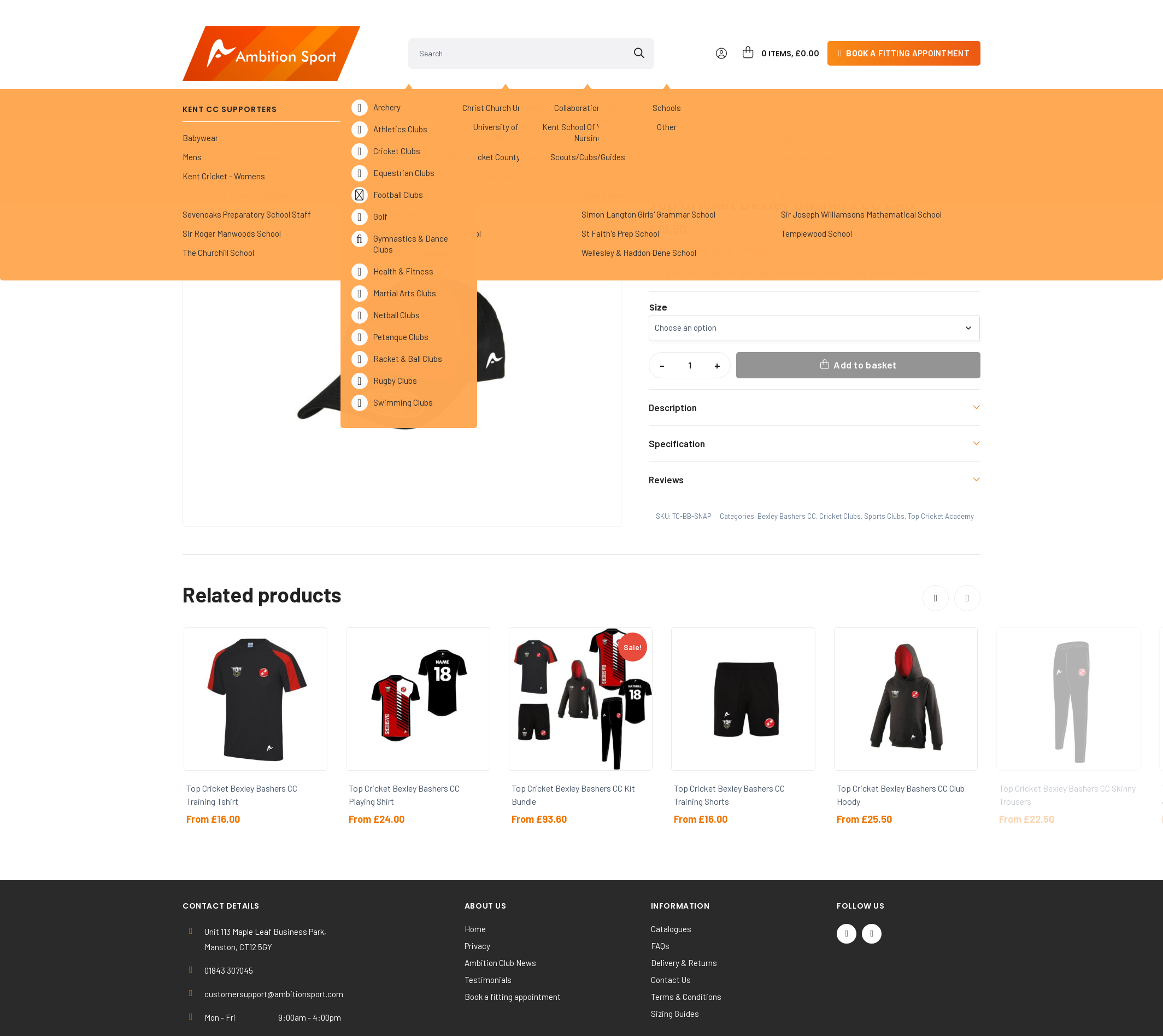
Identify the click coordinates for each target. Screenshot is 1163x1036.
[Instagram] (872, 887)
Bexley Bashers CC (499, 117)
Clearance (671, 87)
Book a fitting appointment (513, 950)
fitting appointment (908, 35)
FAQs (660, 899)
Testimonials (488, 933)
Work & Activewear (770, 87)
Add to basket (864, 318)
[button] (603, 149)
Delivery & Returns (684, 916)
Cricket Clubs (326, 117)
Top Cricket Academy (408, 117)
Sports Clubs (412, 87)
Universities (509, 87)
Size (658, 260)
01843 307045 (228, 923)
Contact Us (671, 933)
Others (591, 87)
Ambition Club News (500, 916)
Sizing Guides (675, 966)
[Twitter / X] (846, 887)
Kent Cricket (314, 87)
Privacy (477, 899)
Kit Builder (868, 87)
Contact (944, 87)
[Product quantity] (689, 318)
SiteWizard (620, 1018)
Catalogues (671, 882)
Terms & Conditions (686, 950)
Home (201, 117)
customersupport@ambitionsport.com (273, 947)
